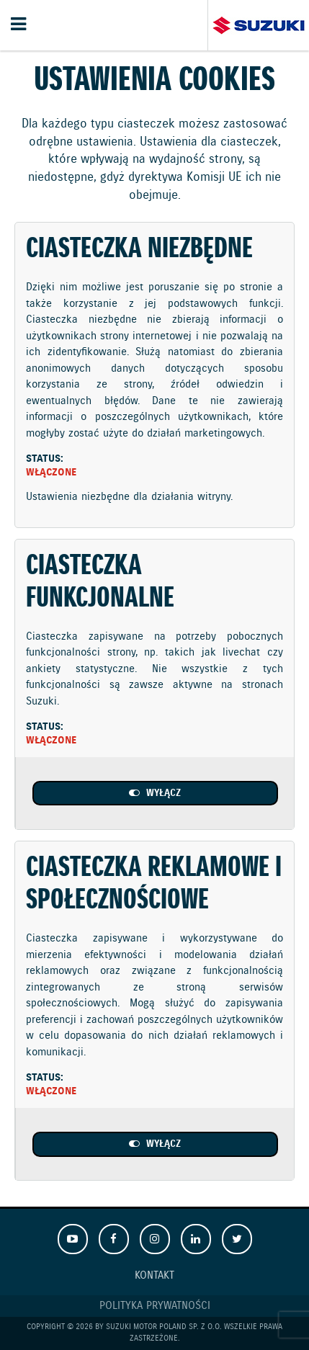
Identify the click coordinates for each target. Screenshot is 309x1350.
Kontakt (154, 1276)
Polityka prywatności (154, 1306)
